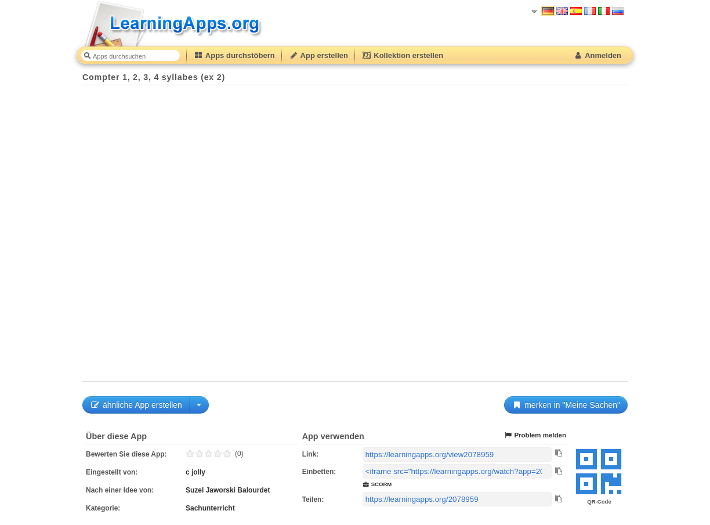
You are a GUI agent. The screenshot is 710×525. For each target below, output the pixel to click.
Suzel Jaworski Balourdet (228, 490)
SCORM (377, 484)
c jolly (195, 472)
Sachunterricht (210, 508)
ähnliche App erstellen (136, 405)
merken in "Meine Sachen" (566, 405)
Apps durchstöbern (234, 55)
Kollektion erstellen (402, 55)
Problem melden (534, 435)
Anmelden (597, 55)
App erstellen (318, 55)
